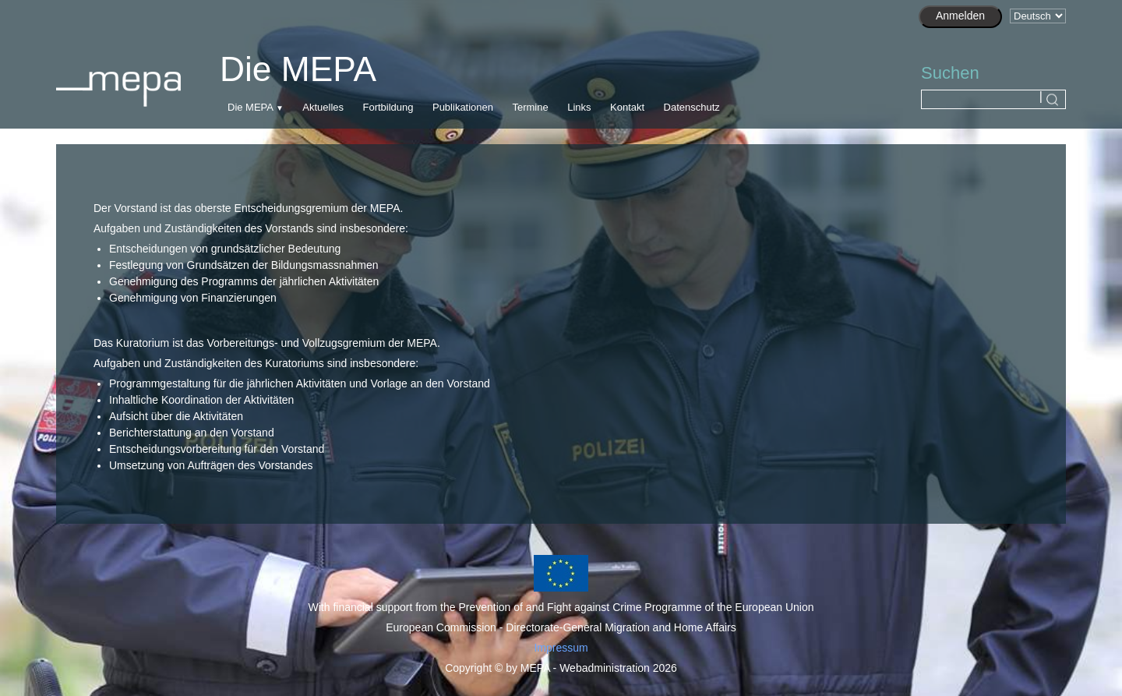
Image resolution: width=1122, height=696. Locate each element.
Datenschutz (692, 107)
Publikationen (462, 107)
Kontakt (627, 107)
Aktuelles (323, 107)
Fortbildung (387, 107)
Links (579, 107)
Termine (530, 107)
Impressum (560, 647)
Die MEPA (250, 107)
